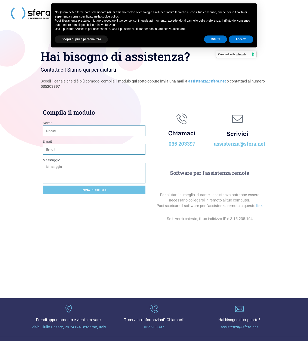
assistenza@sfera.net (207, 82)
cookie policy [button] (109, 16)
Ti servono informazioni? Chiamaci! (154, 319)
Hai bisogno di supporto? (239, 319)
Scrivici (237, 133)
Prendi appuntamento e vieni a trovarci (68, 319)
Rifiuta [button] (215, 39)
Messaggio (51, 159)
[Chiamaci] (181, 119)
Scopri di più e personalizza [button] (81, 39)
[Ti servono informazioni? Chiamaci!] (154, 309)
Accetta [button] (240, 39)
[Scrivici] (237, 119)
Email (47, 141)
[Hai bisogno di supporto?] (239, 309)
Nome (47, 122)
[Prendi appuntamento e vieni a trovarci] (68, 309)
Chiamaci (181, 133)
